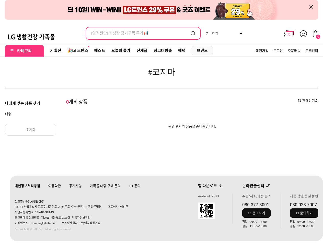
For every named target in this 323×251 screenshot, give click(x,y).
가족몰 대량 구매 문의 (105, 186)
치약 (212, 33)
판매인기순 (310, 100)
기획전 (55, 50)
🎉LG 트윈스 (77, 50)
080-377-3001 (255, 204)
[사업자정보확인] (81, 217)
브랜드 (202, 50)
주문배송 (294, 50)
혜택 (181, 50)
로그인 (278, 50)
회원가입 (262, 50)
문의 (134, 186)
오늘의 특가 (120, 50)
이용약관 (54, 186)
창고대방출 (163, 50)
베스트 (99, 50)
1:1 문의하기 (256, 213)
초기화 (30, 130)
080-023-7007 (303, 204)
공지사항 (75, 186)
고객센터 (311, 50)
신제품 (142, 50)
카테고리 (24, 50)
